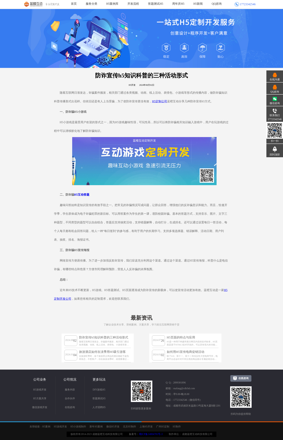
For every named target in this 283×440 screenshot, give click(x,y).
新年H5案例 (96, 426)
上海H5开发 (146, 426)
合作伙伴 (70, 398)
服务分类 (91, 3)
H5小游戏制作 (78, 426)
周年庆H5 (178, 3)
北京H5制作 (129, 426)
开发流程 (133, 3)
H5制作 (177, 426)
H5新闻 (198, 3)
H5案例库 (112, 3)
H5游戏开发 (39, 389)
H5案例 (46, 426)
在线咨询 (70, 407)
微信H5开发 (112, 426)
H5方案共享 (39, 398)
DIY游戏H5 (99, 389)
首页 (74, 3)
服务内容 (70, 389)
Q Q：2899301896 (176, 382)
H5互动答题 (81, 194)
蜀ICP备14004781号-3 (151, 434)
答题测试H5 (155, 3)
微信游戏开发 (39, 407)
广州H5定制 (162, 426)
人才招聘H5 (99, 407)
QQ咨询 (217, 3)
